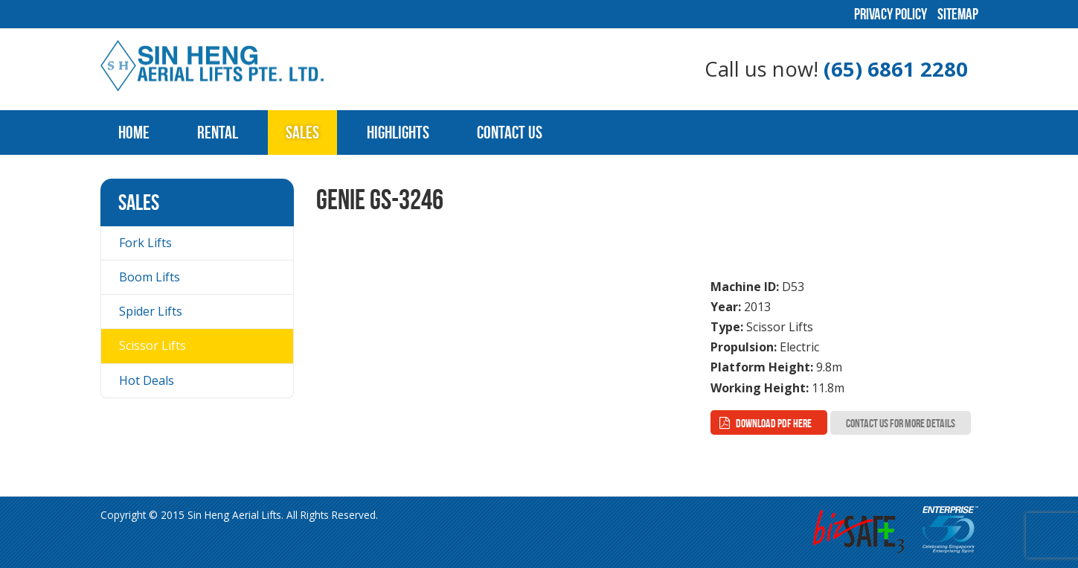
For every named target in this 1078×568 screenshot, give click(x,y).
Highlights (398, 132)
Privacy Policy (890, 13)
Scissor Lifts (152, 345)
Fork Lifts (145, 242)
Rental (217, 132)
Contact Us (509, 132)
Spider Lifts (150, 311)
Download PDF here (774, 423)
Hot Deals (146, 380)
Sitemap (957, 13)
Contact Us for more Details (900, 423)
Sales (302, 132)
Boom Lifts (149, 277)
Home (134, 132)
